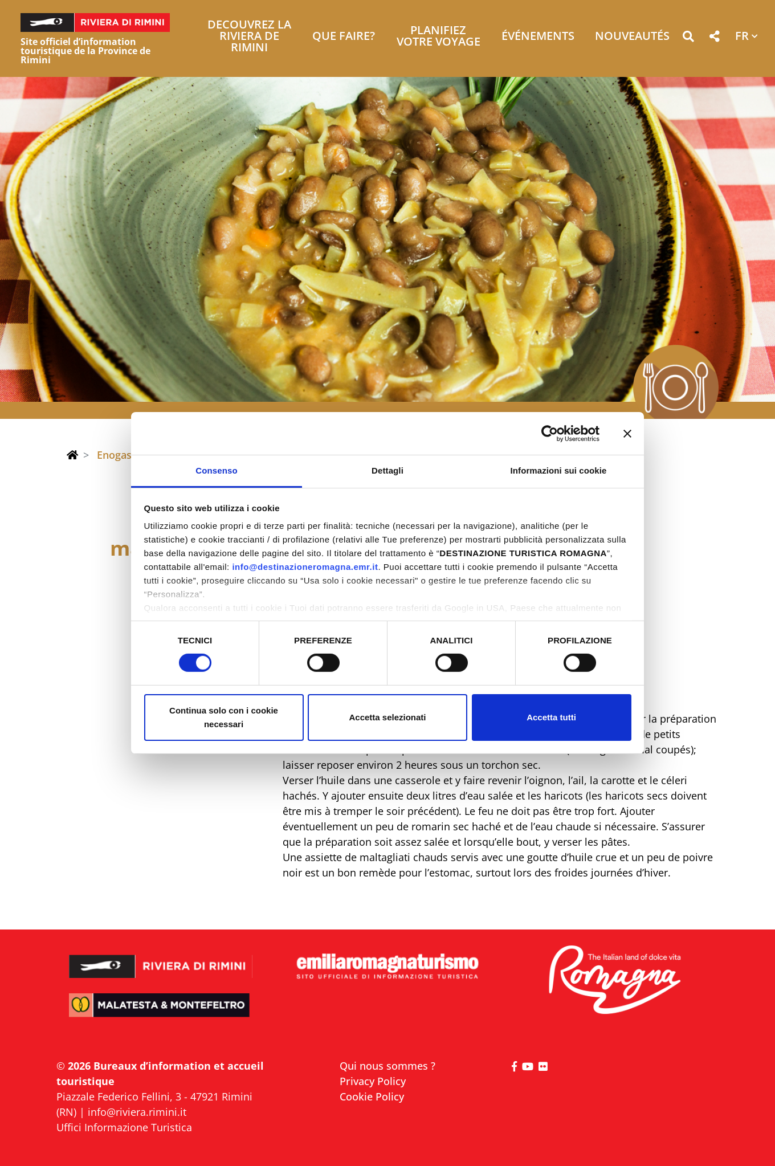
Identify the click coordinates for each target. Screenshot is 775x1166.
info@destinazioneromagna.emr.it (305, 567)
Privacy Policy (373, 1081)
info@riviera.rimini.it (137, 1112)
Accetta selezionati (387, 717)
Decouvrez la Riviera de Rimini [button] (249, 37)
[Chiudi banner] (627, 433)
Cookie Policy (372, 1096)
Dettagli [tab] (387, 470)
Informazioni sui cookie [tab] (559, 470)
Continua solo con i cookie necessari (223, 717)
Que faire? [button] (343, 36)
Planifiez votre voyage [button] (438, 37)
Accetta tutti (551, 717)
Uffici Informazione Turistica (124, 1127)
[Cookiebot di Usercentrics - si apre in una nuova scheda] (549, 433)
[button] (688, 38)
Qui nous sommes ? (387, 1066)
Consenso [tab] (216, 470)
